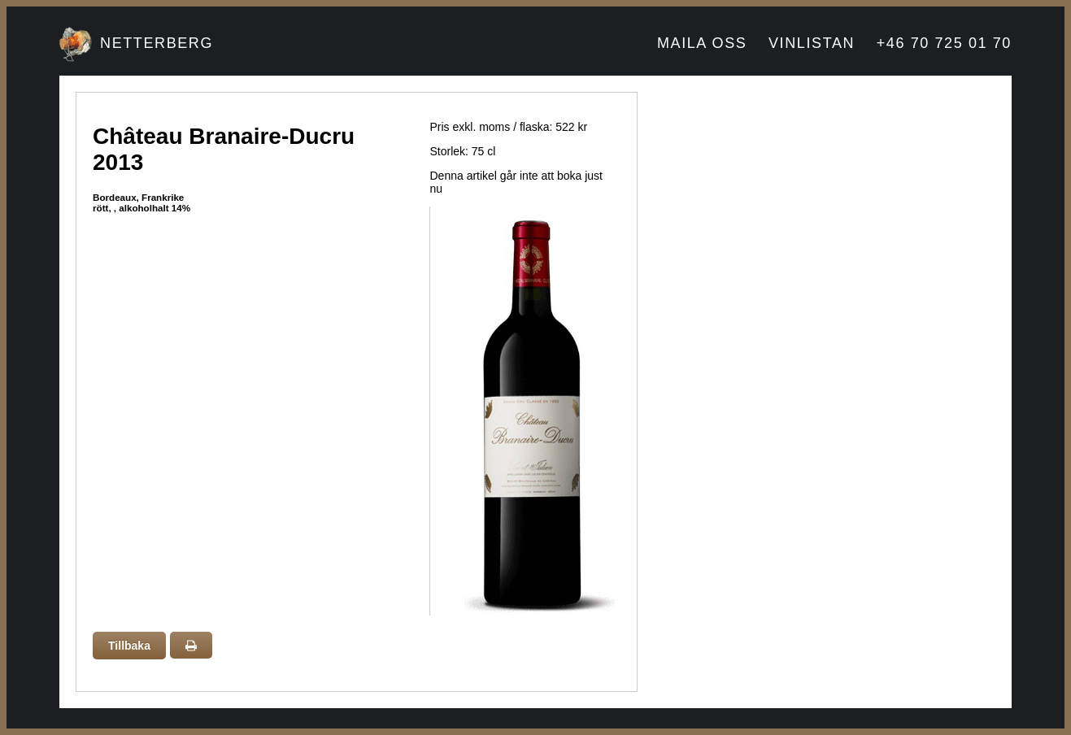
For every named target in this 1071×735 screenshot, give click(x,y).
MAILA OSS (702, 43)
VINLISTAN (811, 43)
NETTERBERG (156, 43)
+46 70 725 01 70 (944, 43)
